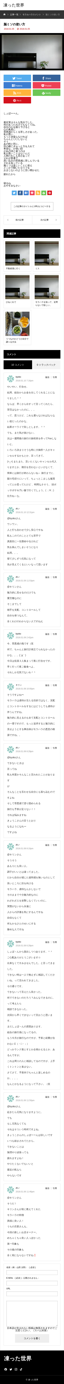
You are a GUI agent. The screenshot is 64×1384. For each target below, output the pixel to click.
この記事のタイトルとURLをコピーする (31, 206)
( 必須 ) (21, 1267)
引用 (55, 377)
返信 (47, 377)
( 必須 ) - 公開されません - (22, 1278)
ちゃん (7, 139)
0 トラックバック (46, 364)
